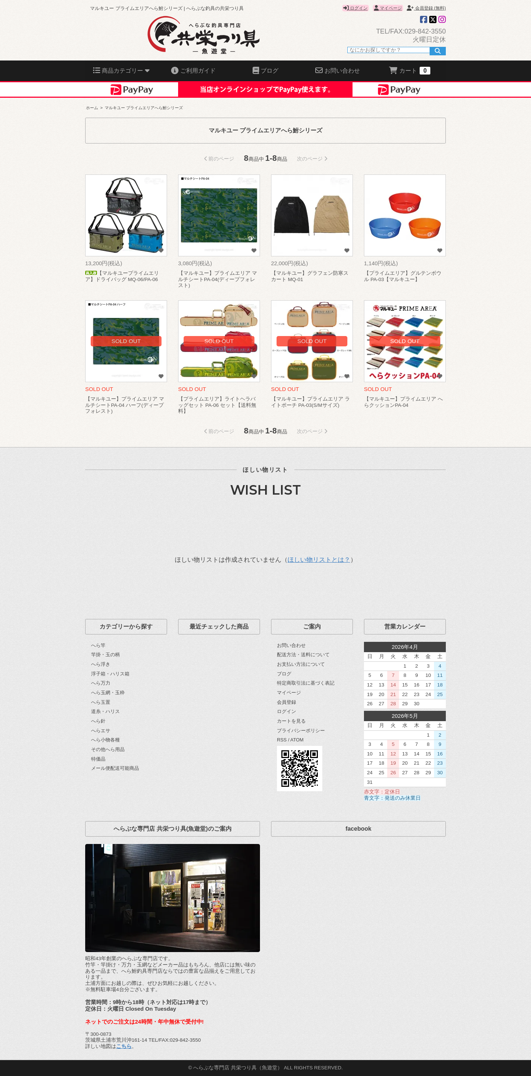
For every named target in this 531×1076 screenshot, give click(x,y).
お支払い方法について (301, 664)
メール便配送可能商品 (115, 768)
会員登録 (286, 702)
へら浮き (100, 664)
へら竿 (98, 645)
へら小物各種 (105, 740)
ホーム (92, 107)
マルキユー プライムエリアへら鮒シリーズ (144, 107)
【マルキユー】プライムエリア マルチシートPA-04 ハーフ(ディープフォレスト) (124, 405)
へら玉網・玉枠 (108, 692)
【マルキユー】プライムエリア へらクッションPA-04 (403, 402)
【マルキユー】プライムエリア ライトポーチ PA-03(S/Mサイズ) (310, 402)
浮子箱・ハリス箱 (110, 674)
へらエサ (100, 730)
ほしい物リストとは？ (319, 559)
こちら (124, 1046)
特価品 (98, 759)
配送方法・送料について (303, 654)
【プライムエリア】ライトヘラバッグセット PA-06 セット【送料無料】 (217, 405)
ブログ (284, 674)
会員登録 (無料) (426, 8)
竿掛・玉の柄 (105, 654)
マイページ (388, 8)
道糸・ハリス (105, 711)
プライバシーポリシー (301, 730)
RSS (282, 740)
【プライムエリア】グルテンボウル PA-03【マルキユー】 (402, 276)
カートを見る (291, 721)
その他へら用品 (108, 749)
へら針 (98, 721)
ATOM (296, 740)
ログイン (355, 8)
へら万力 (100, 683)
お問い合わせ (291, 645)
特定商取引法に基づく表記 (305, 683)
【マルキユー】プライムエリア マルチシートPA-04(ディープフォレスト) (217, 279)
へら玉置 (100, 702)
